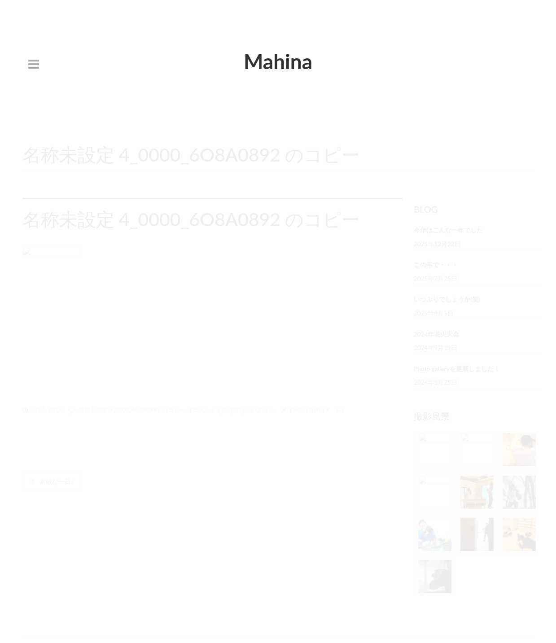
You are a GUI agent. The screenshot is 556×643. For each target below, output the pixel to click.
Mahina (278, 61)
